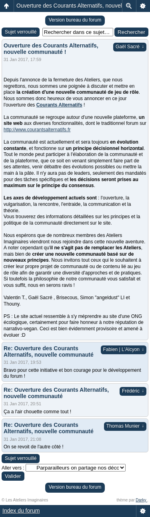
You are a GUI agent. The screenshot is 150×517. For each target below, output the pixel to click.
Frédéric (133, 391)
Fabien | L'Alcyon (123, 349)
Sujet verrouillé (20, 32)
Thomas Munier (125, 426)
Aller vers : (13, 468)
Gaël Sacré (130, 46)
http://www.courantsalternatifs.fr (37, 129)
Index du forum (21, 510)
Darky (141, 500)
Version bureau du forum (75, 20)
